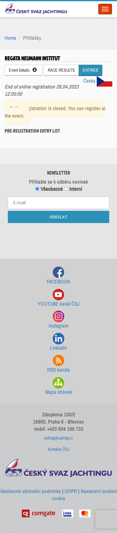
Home (10, 37)
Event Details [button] (23, 70)
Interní (73, 188)
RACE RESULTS (61, 70)
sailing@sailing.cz (58, 438)
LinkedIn (58, 342)
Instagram (58, 320)
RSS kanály (58, 364)
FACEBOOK (58, 275)
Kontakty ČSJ (58, 449)
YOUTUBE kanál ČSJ (59, 298)
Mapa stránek (58, 386)
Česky (97, 80)
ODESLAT (58, 217)
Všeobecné (49, 188)
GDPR (71, 491)
